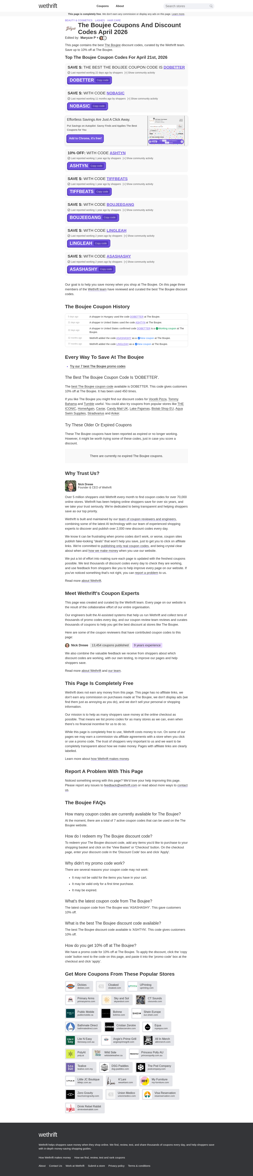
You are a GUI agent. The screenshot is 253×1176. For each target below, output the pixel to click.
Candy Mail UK (117, 408)
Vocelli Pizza (158, 399)
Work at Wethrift (75, 1165)
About (120, 6)
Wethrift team (97, 289)
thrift (48, 6)
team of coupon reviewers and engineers (147, 519)
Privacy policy (116, 1165)
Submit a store (96, 1165)
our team (114, 670)
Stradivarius (95, 413)
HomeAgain (86, 408)
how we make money (103, 550)
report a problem (146, 573)
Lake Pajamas (140, 408)
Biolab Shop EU (162, 408)
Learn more (178, 14)
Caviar (100, 408)
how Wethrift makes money (110, 759)
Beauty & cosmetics (78, 20)
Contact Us (55, 1165)
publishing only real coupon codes (125, 546)
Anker (115, 413)
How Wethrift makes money (55, 1157)
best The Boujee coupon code (92, 386)
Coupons (103, 6)
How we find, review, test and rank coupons (99, 1157)
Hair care (114, 20)
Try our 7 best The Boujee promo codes (97, 366)
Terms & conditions (139, 1165)
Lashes (100, 20)
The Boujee (113, 45)
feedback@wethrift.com (120, 785)
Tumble (89, 404)
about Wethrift (91, 580)
